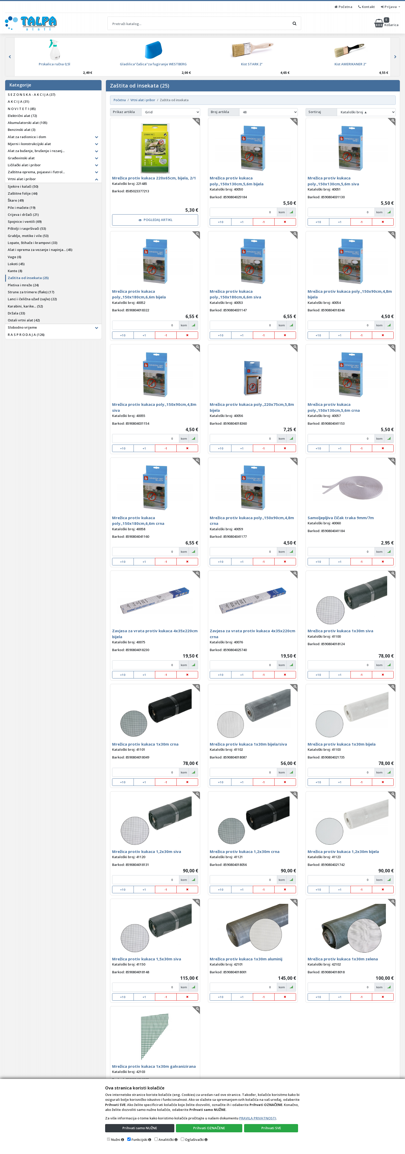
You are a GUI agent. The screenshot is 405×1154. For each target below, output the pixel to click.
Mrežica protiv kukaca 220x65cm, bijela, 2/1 (154, 177)
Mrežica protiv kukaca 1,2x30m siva (146, 851)
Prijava (389, 6)
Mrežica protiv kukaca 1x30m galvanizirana (154, 1066)
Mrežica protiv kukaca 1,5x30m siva (146, 958)
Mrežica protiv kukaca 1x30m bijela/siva (248, 744)
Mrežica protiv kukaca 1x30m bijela (342, 744)
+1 (242, 222)
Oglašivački (194, 1139)
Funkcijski (139, 1139)
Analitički (166, 1139)
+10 (220, 222)
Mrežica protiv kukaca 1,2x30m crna (244, 851)
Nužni (115, 1139)
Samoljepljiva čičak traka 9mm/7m (341, 517)
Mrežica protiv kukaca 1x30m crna (145, 744)
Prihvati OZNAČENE (209, 1128)
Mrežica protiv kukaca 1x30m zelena (343, 958)
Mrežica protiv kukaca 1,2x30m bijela (343, 851)
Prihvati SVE (271, 1128)
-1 (263, 222)
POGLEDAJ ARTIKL (155, 219)
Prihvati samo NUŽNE (139, 1128)
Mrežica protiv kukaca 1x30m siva (340, 630)
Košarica (386, 23)
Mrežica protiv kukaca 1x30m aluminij (246, 958)
